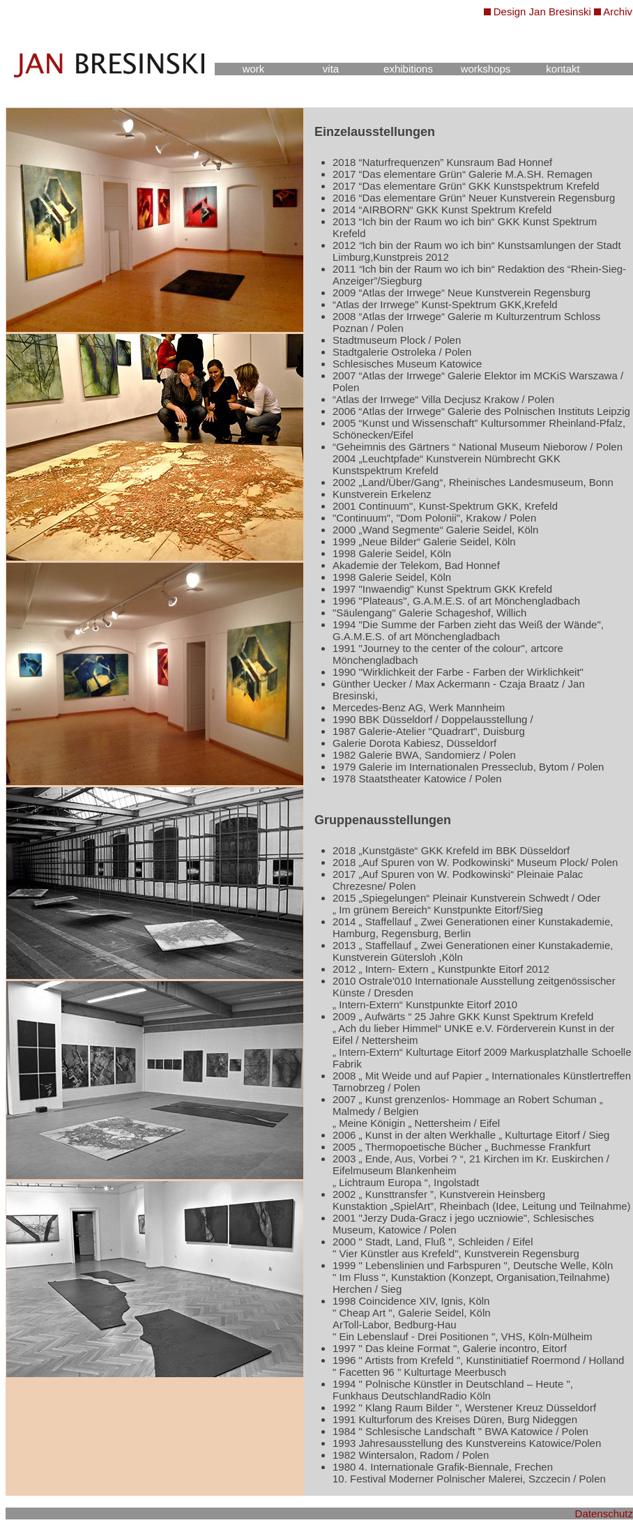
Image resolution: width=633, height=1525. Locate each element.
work (254, 69)
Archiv (617, 11)
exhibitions (408, 69)
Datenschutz (604, 1513)
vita (331, 69)
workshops (486, 69)
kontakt (562, 69)
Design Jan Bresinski (542, 11)
